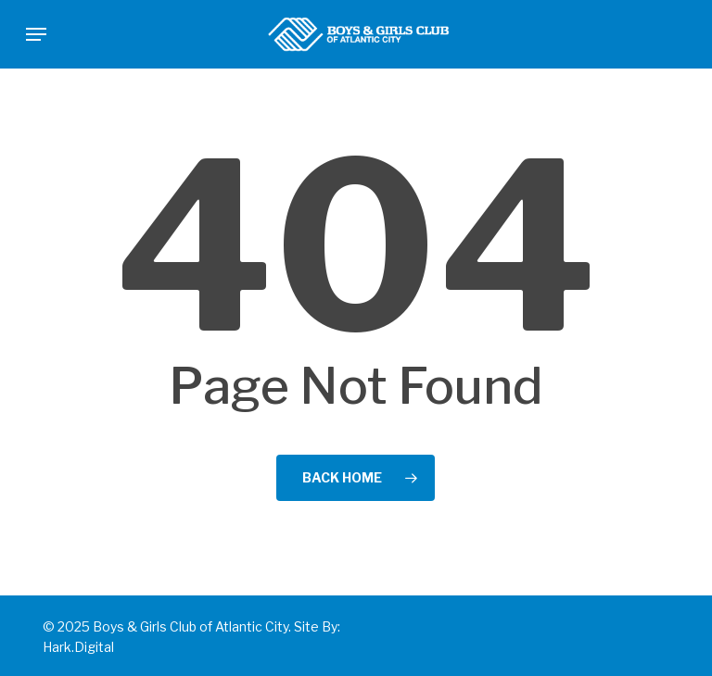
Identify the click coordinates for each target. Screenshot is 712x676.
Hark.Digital (78, 647)
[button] (36, 34)
